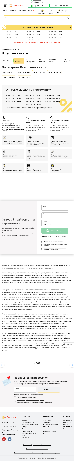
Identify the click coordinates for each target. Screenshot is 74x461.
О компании (47, 420)
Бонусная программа (50, 424)
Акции (30, 11)
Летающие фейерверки (30, 424)
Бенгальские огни (28, 422)
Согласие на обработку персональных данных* (55, 244)
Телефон (45, 221)
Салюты (24, 420)
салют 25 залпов (39, 72)
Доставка (22, 11)
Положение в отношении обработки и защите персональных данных (37, 453)
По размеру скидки (53, 60)
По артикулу (18, 60)
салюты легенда (8, 72)
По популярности (30, 60)
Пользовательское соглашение (37, 449)
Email (44, 214)
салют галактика (23, 72)
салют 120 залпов (24, 77)
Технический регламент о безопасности (37, 445)
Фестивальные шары (29, 433)
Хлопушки (25, 438)
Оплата (4, 11)
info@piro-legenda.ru (9, 426)
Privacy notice (69, 344)
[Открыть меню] (5, 6)
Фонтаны (25, 435)
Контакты (13, 11)
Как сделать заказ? (49, 431)
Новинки (66, 424)
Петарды (25, 427)
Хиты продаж (67, 427)
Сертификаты (67, 420)
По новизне (42, 60)
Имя (44, 206)
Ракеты (24, 429)
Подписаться (48, 390)
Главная (4, 49)
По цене (67, 60)
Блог (37, 363)
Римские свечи (27, 431)
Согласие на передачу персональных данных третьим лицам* (55, 248)
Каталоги (66, 429)
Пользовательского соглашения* (53, 242)
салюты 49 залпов (54, 72)
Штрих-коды (67, 422)
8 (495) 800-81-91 (37, 2)
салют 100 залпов (9, 77)
